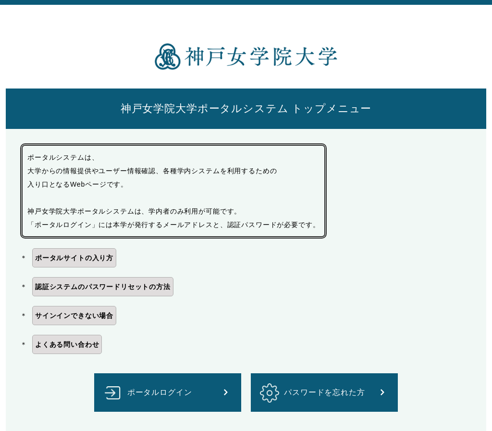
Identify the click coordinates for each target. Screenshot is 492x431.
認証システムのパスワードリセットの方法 (103, 287)
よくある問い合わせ (67, 344)
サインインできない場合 (74, 315)
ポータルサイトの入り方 (74, 258)
